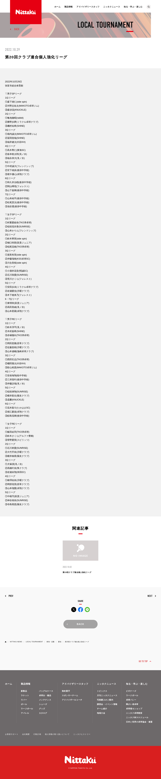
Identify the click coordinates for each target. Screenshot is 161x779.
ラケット (25, 695)
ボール (24, 704)
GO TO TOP (143, 661)
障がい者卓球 (132, 704)
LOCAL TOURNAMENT (34, 642)
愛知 (59, 642)
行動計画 (37, 734)
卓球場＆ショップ (134, 709)
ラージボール (27, 709)
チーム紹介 (102, 709)
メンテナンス (45, 700)
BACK (16, 29)
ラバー (24, 700)
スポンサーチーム (70, 695)
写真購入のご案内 (105, 700)
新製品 (24, 691)
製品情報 (68, 7)
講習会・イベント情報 (107, 704)
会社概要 (26, 734)
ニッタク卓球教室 (134, 713)
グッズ (42, 709)
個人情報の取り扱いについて (57, 734)
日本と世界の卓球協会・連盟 (139, 722)
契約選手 (66, 691)
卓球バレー (131, 700)
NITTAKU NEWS (16, 642)
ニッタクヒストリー (81, 734)
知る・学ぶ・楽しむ (133, 7)
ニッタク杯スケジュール (137, 717)
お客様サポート (11, 734)
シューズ (43, 704)
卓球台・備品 (45, 695)
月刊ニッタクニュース (107, 695)
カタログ (43, 713)
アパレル (25, 713)
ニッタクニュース (111, 7)
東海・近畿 (50, 642)
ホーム (57, 7)
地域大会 (101, 713)
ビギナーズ (131, 691)
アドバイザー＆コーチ (72, 700)
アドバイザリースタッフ (87, 7)
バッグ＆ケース (46, 691)
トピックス (102, 691)
